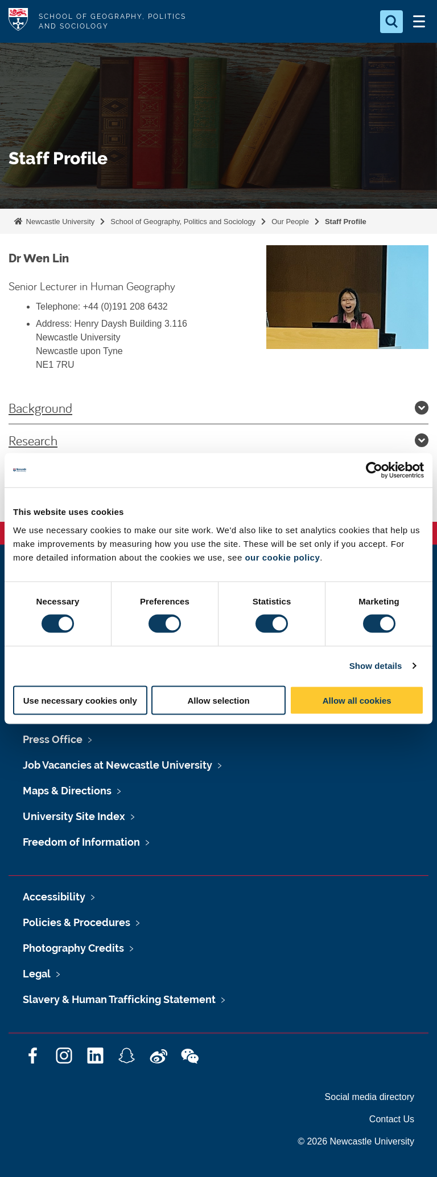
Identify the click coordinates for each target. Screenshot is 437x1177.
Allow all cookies (357, 700)
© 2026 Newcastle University (356, 1141)
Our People (290, 221)
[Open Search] (391, 21)
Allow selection (218, 700)
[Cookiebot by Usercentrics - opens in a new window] (374, 470)
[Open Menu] (418, 21)
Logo (18, 21)
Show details (375, 666)
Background (218, 407)
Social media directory (369, 1097)
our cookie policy (282, 557)
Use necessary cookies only (80, 700)
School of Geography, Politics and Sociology (182, 221)
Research (218, 440)
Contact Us (391, 1119)
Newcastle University (59, 221)
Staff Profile (345, 221)
